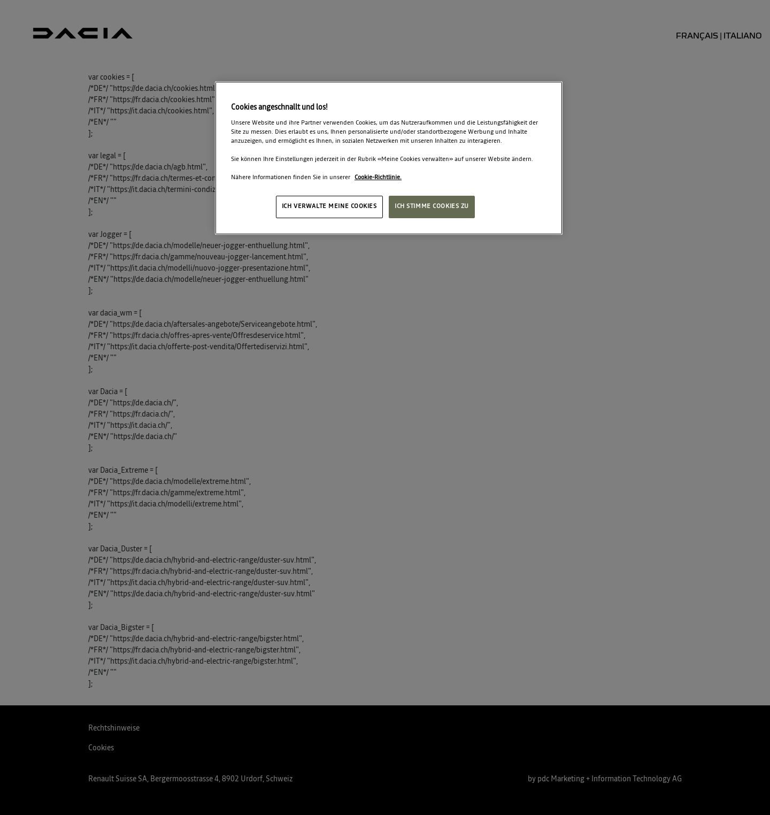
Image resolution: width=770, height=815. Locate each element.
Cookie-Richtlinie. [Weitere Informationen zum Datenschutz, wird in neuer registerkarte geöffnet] (378, 177)
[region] (389, 158)
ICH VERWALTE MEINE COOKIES (329, 206)
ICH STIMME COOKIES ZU (432, 206)
